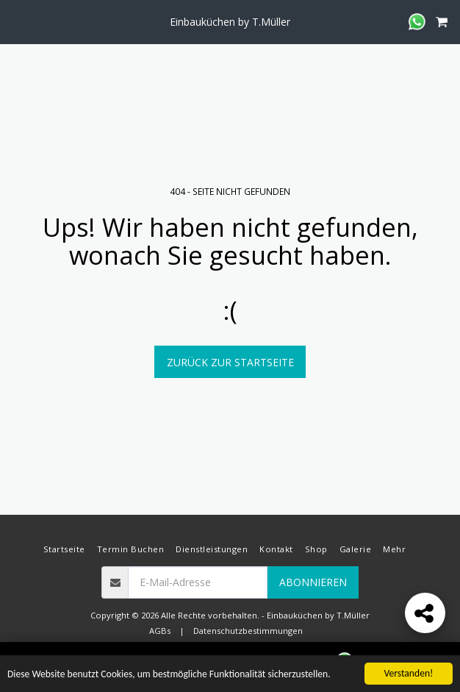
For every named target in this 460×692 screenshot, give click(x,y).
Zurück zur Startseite (230, 362)
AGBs (159, 630)
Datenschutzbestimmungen (248, 630)
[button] (16, 21)
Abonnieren (313, 582)
